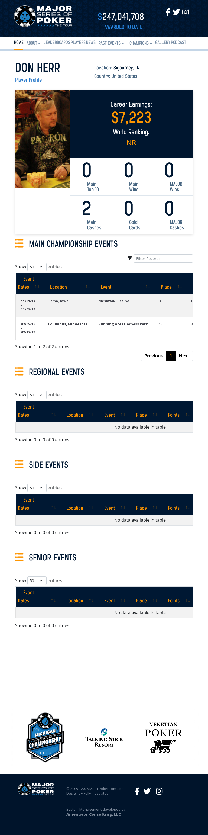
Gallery (162, 42)
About (32, 43)
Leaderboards (57, 42)
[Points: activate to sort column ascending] (176, 411)
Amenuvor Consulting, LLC (93, 814)
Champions (139, 43)
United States (124, 76)
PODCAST (178, 42)
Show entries (38, 267)
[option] (104, 737)
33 (160, 300)
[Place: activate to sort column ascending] (169, 283)
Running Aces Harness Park (123, 324)
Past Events (110, 43)
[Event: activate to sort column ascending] (123, 283)
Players (78, 42)
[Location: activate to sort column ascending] (68, 283)
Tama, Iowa (58, 300)
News (91, 42)
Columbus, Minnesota (68, 324)
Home (19, 42)
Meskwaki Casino (114, 300)
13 (160, 324)
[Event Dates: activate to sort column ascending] (29, 283)
